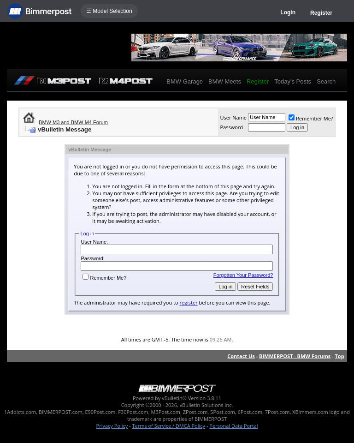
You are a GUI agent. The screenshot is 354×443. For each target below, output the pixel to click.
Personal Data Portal (233, 425)
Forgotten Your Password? (243, 275)
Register (321, 13)
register (188, 302)
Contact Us (241, 356)
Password (231, 127)
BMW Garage (184, 81)
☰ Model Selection (109, 11)
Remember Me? (311, 118)
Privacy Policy (112, 425)
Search (326, 81)
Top (339, 356)
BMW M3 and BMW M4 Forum (73, 122)
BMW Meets (224, 81)
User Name (233, 117)
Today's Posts (292, 81)
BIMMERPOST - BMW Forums (294, 356)
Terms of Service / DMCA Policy (168, 425)
